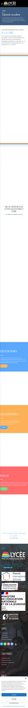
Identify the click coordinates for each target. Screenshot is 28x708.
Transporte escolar (5, 660)
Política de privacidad (15, 706)
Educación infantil (5, 358)
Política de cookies (6, 706)
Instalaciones (4, 633)
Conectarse (4, 664)
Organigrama (4, 637)
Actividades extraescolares (7, 662)
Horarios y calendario (6, 639)
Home (3, 10)
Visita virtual (4, 635)
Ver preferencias (14, 703)
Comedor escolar (5, 658)
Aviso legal (23, 706)
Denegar (14, 699)
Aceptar (14, 694)
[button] (26, 678)
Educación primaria (6, 420)
